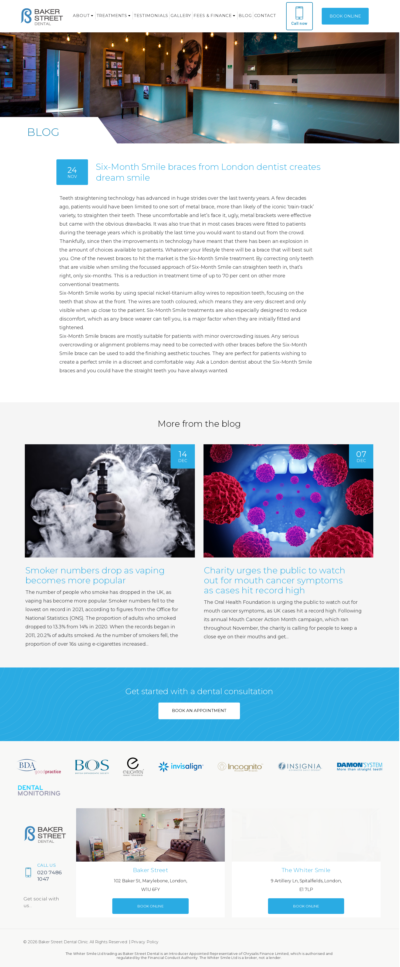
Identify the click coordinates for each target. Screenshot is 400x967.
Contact (265, 15)
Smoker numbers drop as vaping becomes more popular (95, 575)
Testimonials (151, 15)
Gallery (181, 15)
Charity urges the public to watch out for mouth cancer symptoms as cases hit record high (274, 580)
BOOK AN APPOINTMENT (199, 710)
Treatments (112, 15)
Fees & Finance (213, 15)
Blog (245, 15)
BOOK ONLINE (345, 16)
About (81, 15)
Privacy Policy (145, 942)
